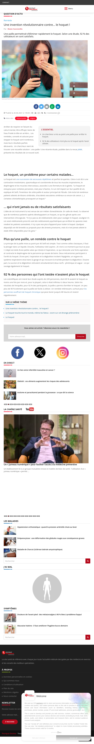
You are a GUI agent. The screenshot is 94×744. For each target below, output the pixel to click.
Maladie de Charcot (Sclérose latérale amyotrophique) (39, 549)
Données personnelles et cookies (17, 676)
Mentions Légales (11, 692)
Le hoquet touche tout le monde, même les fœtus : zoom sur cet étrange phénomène (42, 313)
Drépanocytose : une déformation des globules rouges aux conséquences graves (50, 538)
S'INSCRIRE (9, 722)
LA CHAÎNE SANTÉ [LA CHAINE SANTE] (13, 409)
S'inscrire (80, 336)
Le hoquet (10, 317)
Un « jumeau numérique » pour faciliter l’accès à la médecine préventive (40, 464)
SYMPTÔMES (10, 608)
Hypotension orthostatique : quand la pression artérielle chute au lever (47, 527)
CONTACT (5, 2)
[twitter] (43, 352)
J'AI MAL (8, 567)
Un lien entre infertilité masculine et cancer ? (36, 370)
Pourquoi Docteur (9, 733)
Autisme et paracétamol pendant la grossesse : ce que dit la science (45, 392)
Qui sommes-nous (11, 680)
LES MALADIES (11, 521)
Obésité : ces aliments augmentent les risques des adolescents (43, 381)
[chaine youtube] (30, 410)
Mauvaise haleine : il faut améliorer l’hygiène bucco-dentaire (42, 626)
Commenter (53, 113)
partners (39, 703)
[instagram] (65, 353)
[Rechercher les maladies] (87, 560)
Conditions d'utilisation (13, 684)
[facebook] (20, 353)
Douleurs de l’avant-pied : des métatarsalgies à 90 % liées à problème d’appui (49, 614)
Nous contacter (10, 696)
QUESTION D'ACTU (13, 13)
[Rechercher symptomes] (87, 637)
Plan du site (8, 688)
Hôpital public (21, 118)
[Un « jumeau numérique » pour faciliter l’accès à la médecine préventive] (47, 438)
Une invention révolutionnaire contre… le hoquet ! (27, 308)
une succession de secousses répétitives (33, 179)
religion (32, 118)
